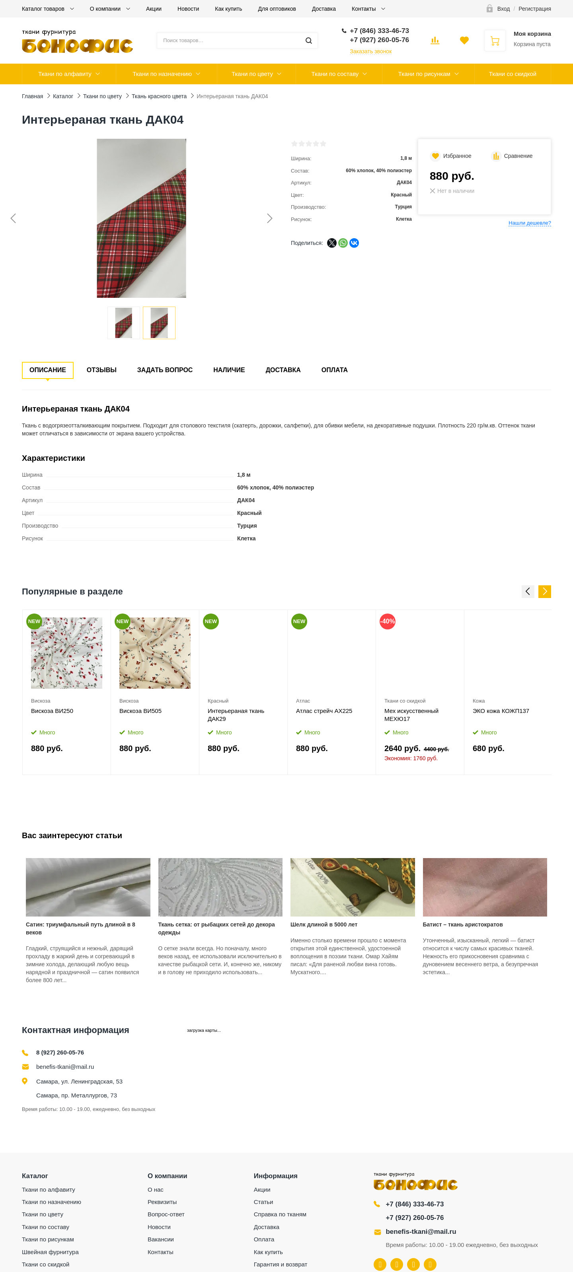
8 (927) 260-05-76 (60, 1052)
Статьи (263, 1201)
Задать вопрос (165, 370)
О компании (106, 9)
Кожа (479, 701)
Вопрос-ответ (166, 1214)
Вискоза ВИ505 (140, 710)
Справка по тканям (280, 1214)
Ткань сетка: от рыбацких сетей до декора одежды (216, 928)
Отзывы (102, 370)
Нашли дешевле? (530, 223)
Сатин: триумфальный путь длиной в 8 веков (80, 928)
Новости (188, 9)
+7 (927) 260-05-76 (415, 1218)
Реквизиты (162, 1201)
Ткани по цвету (252, 73)
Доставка (324, 9)
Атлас (303, 701)
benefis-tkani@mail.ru (65, 1066)
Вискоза (41, 701)
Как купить (228, 9)
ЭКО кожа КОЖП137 (501, 710)
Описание (47, 370)
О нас (156, 1189)
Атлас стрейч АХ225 (324, 710)
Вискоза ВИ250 (52, 710)
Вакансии (161, 1239)
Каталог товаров (44, 9)
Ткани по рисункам (424, 73)
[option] (67, 692)
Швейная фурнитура (50, 1252)
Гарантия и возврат (281, 1264)
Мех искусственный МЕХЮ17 (411, 714)
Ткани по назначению (162, 73)
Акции (154, 9)
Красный (218, 701)
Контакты (364, 9)
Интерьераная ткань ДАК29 (236, 714)
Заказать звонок (371, 51)
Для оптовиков (277, 9)
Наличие (229, 370)
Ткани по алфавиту (65, 73)
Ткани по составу (335, 73)
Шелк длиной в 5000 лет (323, 924)
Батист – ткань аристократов (463, 924)
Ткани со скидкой (512, 73)
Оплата (335, 370)
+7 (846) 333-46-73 (415, 1204)
